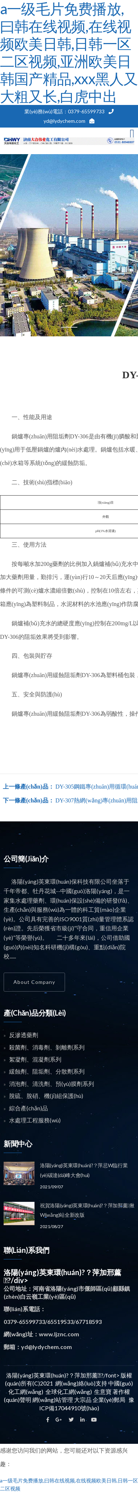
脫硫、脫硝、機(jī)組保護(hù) (46, 1095)
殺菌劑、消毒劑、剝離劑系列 (47, 1047)
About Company (34, 982)
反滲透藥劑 (23, 1034)
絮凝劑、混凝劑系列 (35, 1059)
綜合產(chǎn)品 (28, 1108)
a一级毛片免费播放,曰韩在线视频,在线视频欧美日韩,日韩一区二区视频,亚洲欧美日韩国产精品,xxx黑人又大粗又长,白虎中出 (69, 52)
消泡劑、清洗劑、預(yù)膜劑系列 (51, 1083)
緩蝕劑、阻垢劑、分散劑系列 (47, 1071)
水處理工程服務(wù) (35, 1120)
